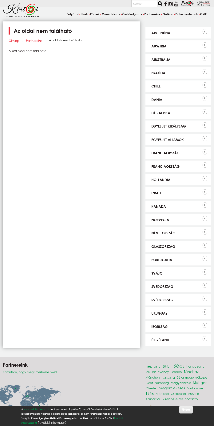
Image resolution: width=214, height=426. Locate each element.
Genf (149, 383)
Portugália (161, 260)
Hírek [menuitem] (84, 14)
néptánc (153, 366)
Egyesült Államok (167, 140)
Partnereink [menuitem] (152, 14)
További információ (52, 422)
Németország (163, 233)
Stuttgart (200, 382)
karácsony (195, 366)
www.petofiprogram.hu (36, 409)
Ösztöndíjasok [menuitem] (132, 14)
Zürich (167, 366)
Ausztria (158, 46)
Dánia (156, 100)
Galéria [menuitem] (168, 14)
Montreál (162, 394)
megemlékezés (172, 388)
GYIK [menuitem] (203, 14)
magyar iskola (181, 383)
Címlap (14, 41)
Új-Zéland (160, 340)
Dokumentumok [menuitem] (186, 14)
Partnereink (34, 41)
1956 (149, 393)
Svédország (162, 286)
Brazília (158, 73)
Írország (159, 326)
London (176, 372)
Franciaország (165, 153)
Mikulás (150, 372)
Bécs (178, 365)
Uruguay (159, 313)
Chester (151, 388)
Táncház (191, 371)
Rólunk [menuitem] (95, 14)
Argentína (160, 33)
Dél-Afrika (160, 113)
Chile (155, 86)
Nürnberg (162, 383)
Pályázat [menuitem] (73, 14)
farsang (168, 377)
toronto (191, 399)
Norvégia (160, 220)
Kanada (158, 206)
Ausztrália (160, 59)
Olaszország (163, 246)
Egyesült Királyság (168, 126)
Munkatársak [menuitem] (111, 14)
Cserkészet (178, 394)
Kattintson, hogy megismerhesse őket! (30, 372)
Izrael (156, 193)
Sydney (163, 372)
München (152, 377)
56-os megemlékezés (192, 377)
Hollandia (160, 180)
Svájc (156, 273)
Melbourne (195, 388)
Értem (186, 409)
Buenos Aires (172, 399)
